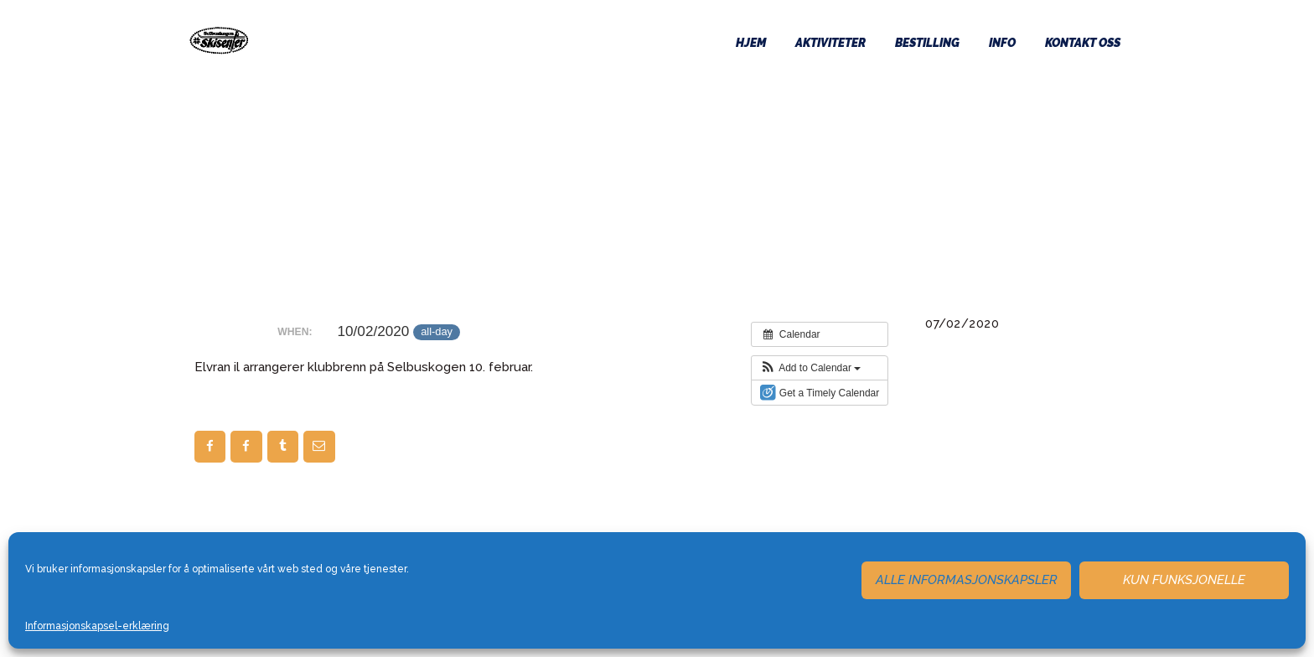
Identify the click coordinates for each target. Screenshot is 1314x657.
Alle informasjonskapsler (967, 579)
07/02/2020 (962, 323)
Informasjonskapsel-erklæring (97, 626)
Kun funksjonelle (1184, 579)
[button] (811, 368)
